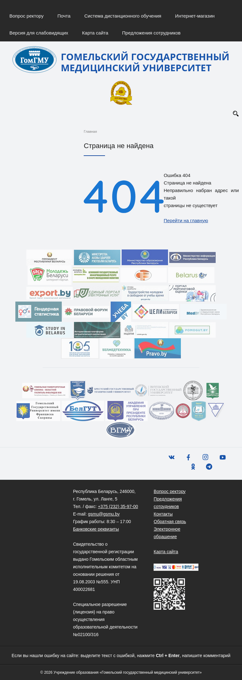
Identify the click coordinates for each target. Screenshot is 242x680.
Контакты (163, 514)
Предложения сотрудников (151, 32)
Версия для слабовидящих (38, 32)
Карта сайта (95, 32)
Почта (64, 16)
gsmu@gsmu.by (103, 514)
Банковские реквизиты (96, 529)
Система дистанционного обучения (122, 16)
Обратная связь (170, 521)
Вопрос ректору (26, 16)
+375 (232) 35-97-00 (118, 506)
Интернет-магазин (195, 16)
